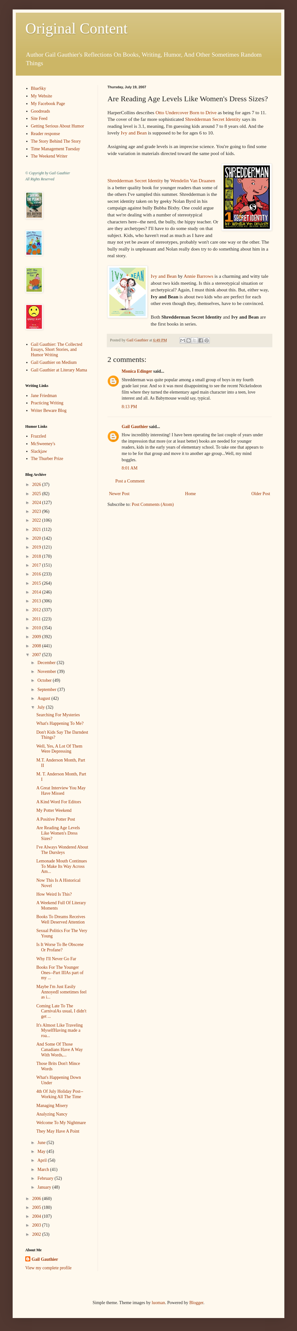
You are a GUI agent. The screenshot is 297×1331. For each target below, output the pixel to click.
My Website (41, 96)
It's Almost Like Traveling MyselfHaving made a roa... (59, 1030)
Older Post (261, 493)
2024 (37, 502)
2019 (37, 547)
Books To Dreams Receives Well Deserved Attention (60, 919)
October (45, 680)
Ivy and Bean (134, 132)
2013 (37, 601)
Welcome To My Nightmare (61, 1122)
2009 (37, 636)
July (41, 707)
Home (190, 493)
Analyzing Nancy (51, 1114)
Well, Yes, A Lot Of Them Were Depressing (59, 749)
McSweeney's (43, 443)
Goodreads (40, 111)
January (44, 1187)
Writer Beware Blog (49, 410)
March (43, 1169)
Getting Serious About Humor (57, 126)
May (41, 1151)
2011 (37, 619)
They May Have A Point (57, 1131)
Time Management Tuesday (55, 148)
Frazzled (38, 436)
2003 (37, 1225)
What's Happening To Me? (59, 723)
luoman (158, 1302)
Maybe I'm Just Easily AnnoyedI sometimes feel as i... (61, 992)
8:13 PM (129, 406)
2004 (37, 1216)
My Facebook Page (48, 103)
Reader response (45, 133)
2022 (37, 520)
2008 (37, 646)
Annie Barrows (198, 276)
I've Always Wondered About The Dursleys (62, 850)
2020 (37, 538)
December (47, 662)
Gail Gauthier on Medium (54, 362)
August (44, 698)
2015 (37, 583)
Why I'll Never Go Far (56, 958)
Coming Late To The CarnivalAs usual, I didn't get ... (61, 1011)
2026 (37, 484)
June (41, 1142)
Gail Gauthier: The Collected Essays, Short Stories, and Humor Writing (56, 350)
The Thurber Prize (47, 458)
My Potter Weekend (53, 810)
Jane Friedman (44, 395)
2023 (37, 511)
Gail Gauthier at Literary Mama (59, 370)
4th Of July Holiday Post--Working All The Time (59, 1094)
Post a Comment (130, 481)
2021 (37, 529)
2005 (37, 1207)
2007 (37, 654)
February (45, 1178)
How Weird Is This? (54, 894)
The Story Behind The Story (56, 141)
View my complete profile (48, 1268)
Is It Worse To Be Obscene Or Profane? (59, 947)
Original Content (76, 28)
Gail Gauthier (135, 426)
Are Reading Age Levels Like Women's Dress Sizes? (58, 833)
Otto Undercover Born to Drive (185, 112)
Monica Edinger (137, 371)
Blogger (196, 1302)
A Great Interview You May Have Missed (61, 791)
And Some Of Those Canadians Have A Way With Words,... (59, 1049)
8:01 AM (129, 468)
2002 (37, 1234)
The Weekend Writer (49, 156)
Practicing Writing (47, 403)
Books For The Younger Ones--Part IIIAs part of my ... (59, 972)
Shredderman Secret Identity (213, 119)
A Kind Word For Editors (58, 801)
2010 (37, 627)
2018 (37, 556)
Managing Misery (52, 1105)
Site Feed (39, 118)
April (42, 1160)
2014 (37, 592)
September (47, 689)
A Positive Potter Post (55, 819)
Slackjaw (39, 451)
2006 (37, 1198)
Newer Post (119, 493)
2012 (37, 609)
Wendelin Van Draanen (192, 180)
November (47, 671)
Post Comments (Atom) (153, 504)
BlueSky (38, 88)
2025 (37, 493)
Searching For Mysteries (58, 714)
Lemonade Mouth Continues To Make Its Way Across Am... (61, 866)
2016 (37, 574)
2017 (37, 565)
